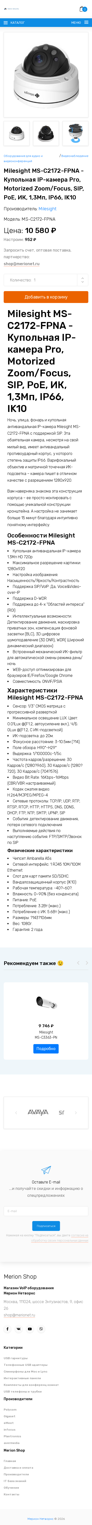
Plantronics (12, 1436)
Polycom (10, 1409)
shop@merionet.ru (21, 263)
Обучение (11, 1487)
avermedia (11, 1443)
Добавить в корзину (46, 297)
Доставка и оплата (18, 1467)
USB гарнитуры (15, 1358)
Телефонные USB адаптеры (25, 1365)
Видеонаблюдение (74, 156)
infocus (9, 1429)
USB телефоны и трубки (23, 1391)
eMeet (9, 1423)
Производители (16, 1474)
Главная (10, 1461)
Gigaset (9, 1416)
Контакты (11, 1494)
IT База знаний (15, 1481)
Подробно (46, 1048)
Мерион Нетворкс (40, 1519)
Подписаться (46, 1226)
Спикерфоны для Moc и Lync (25, 1371)
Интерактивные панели (22, 1378)
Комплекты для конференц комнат (31, 1385)
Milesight (47, 209)
